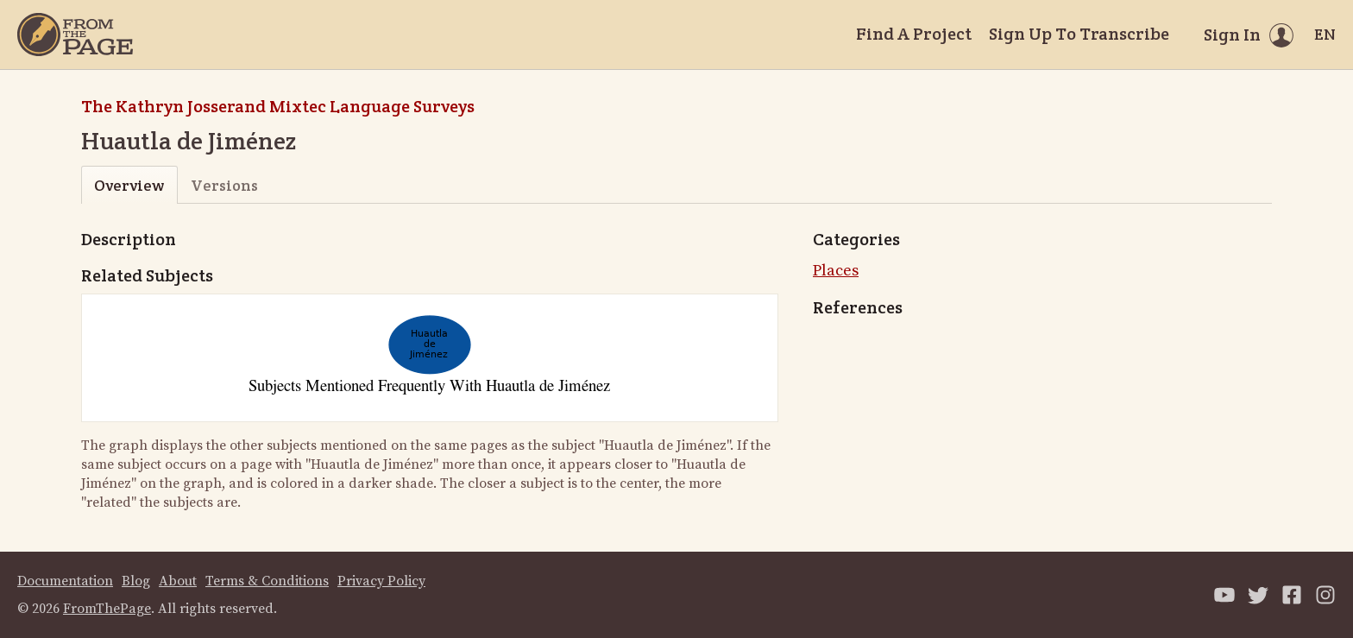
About (178, 581)
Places (836, 271)
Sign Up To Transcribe (1079, 33)
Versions (224, 185)
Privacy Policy (381, 581)
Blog (136, 581)
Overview (129, 185)
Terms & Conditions (267, 581)
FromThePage (107, 608)
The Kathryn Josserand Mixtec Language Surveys (278, 106)
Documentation (65, 581)
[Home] (75, 34)
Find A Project (914, 33)
